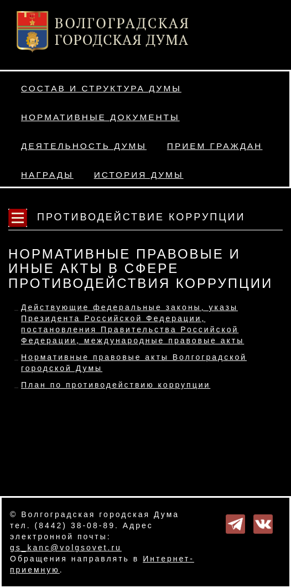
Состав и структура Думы (101, 88)
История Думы (139, 174)
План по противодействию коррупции (115, 384)
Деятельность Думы (84, 146)
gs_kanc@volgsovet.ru (66, 547)
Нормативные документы (100, 117)
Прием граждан (215, 146)
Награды (47, 174)
